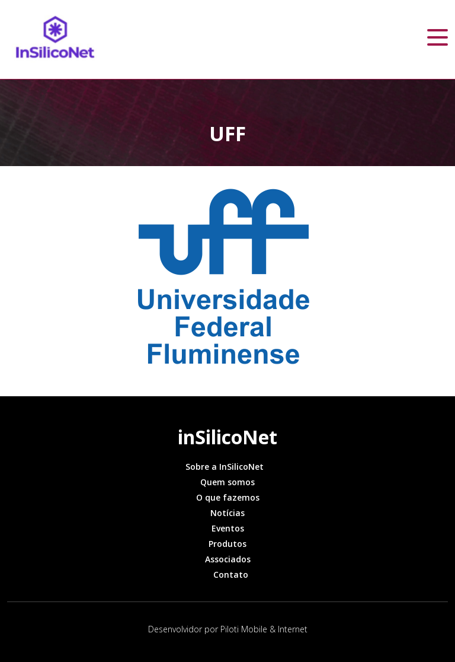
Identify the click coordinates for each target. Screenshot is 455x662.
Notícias (227, 512)
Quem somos (227, 482)
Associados (228, 559)
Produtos (227, 543)
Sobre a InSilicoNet (224, 466)
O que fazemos (227, 497)
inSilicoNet (227, 437)
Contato (230, 574)
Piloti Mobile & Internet (263, 629)
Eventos (228, 528)
